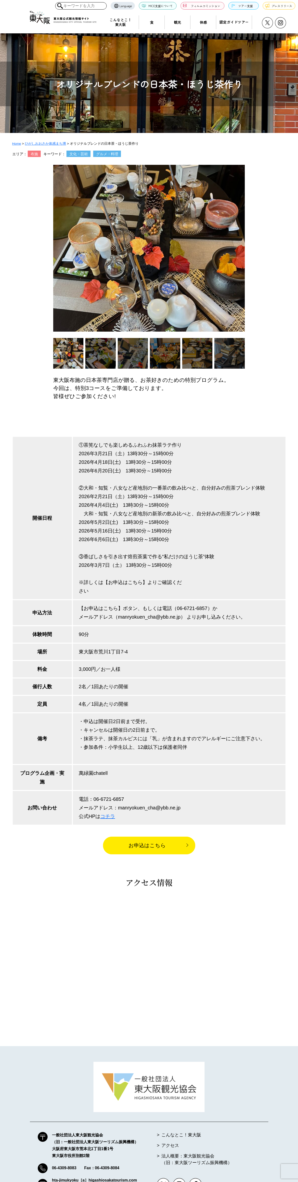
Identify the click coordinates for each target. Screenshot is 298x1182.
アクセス (170, 1145)
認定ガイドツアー (234, 22)
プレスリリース (282, 6)
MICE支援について (160, 6)
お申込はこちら (147, 845)
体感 (203, 22)
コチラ (107, 816)
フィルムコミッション (205, 6)
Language (125, 6)
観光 (177, 22)
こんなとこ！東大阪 (120, 22)
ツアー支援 (245, 6)
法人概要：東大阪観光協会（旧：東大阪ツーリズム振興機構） (196, 1160)
